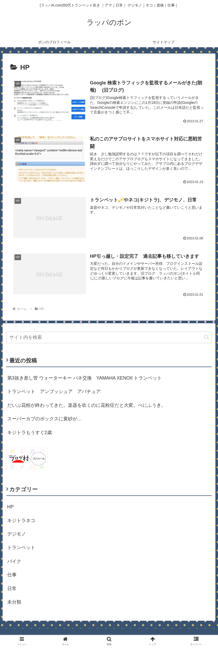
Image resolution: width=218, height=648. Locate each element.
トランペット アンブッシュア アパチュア (54, 391)
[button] (206, 337)
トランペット (21, 547)
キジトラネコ (21, 520)
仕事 (12, 574)
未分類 (14, 602)
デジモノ (16, 534)
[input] (109, 337)
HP (10, 506)
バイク (14, 561)
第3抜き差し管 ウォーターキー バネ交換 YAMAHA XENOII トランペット (84, 378)
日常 (12, 588)
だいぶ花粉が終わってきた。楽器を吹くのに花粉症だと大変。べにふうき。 (86, 405)
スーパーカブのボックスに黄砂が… (44, 418)
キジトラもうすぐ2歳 (29, 432)
